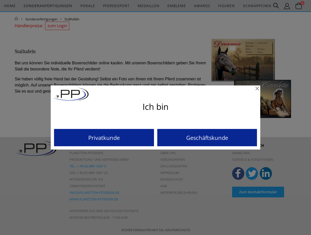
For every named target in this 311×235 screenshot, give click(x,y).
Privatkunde (104, 137)
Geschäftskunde (207, 137)
